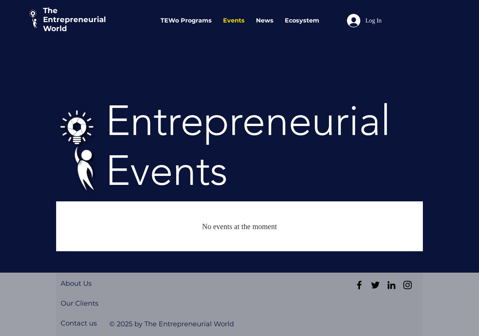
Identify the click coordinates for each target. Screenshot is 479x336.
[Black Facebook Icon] (359, 285)
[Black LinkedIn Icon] (391, 285)
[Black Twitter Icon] (375, 285)
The (50, 10)
